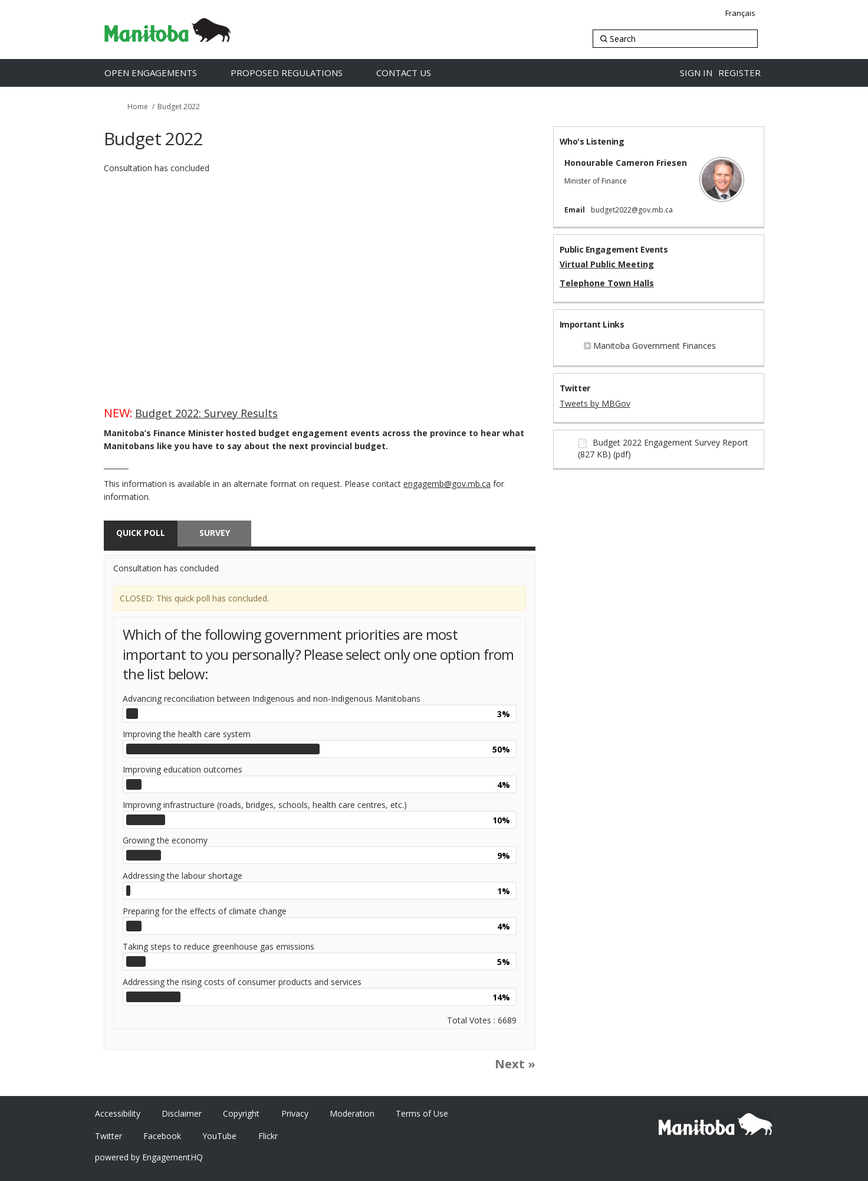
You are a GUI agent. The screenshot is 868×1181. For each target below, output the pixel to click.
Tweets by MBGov (595, 403)
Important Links (592, 324)
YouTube (219, 1135)
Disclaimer (182, 1113)
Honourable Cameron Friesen (625, 162)
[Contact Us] (416, 73)
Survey (214, 532)
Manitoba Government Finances (654, 345)
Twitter (575, 388)
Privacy (294, 1113)
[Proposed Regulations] (299, 73)
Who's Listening (592, 141)
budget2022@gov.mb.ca (632, 210)
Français (740, 13)
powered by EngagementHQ (149, 1157)
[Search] (675, 39)
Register (739, 72)
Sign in (696, 72)
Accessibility (117, 1113)
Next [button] (510, 1064)
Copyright (241, 1113)
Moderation (352, 1113)
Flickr (268, 1135)
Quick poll (140, 532)
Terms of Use (422, 1113)
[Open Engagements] (163, 73)
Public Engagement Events (614, 249)
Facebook (162, 1135)
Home (137, 107)
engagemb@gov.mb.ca (447, 483)
